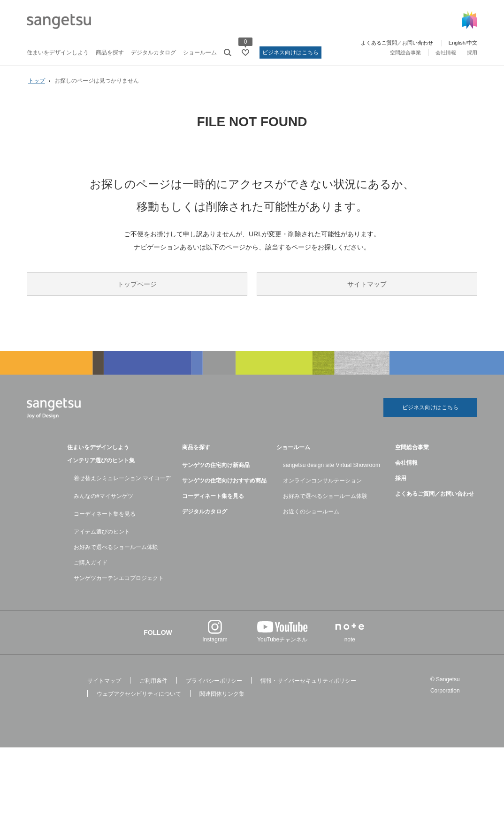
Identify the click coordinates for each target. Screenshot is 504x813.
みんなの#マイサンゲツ (103, 496)
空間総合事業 (405, 52)
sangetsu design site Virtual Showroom (331, 465)
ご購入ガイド (90, 562)
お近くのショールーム (311, 511)
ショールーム (200, 52)
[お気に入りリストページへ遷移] (245, 52)
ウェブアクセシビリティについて (139, 694)
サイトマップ (367, 284)
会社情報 (445, 52)
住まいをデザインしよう (58, 52)
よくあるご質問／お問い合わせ (397, 42)
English (457, 42)
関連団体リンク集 (221, 694)
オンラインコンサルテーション (322, 480)
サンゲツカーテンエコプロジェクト (119, 578)
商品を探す (110, 52)
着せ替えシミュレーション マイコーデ (122, 478)
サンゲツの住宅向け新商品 (216, 465)
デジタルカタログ (153, 52)
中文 (472, 42)
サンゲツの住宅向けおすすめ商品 (224, 480)
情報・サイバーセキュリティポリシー (308, 681)
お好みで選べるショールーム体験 (116, 547)
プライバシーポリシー (214, 681)
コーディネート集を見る (105, 514)
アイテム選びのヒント (102, 531)
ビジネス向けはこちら (290, 52)
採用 (472, 52)
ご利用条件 (153, 681)
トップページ (137, 284)
